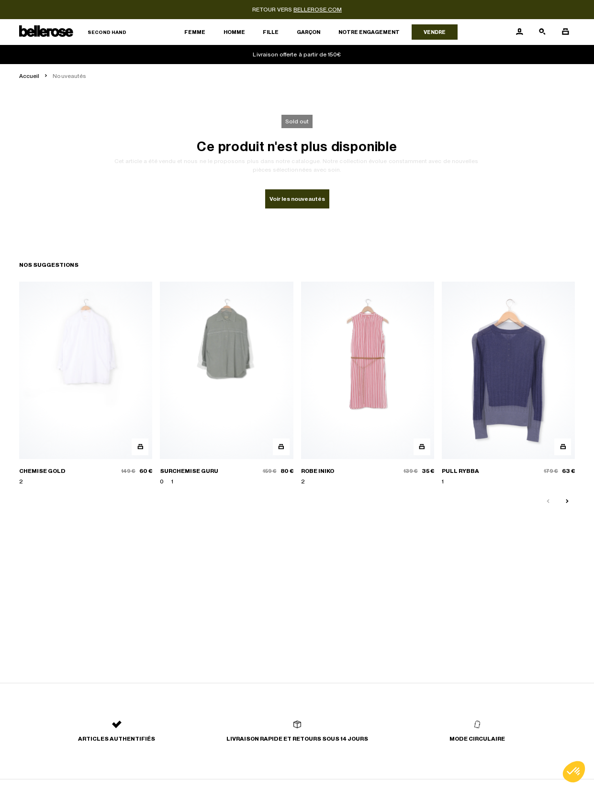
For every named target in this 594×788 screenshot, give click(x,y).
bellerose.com (317, 9)
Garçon (308, 32)
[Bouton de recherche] (542, 32)
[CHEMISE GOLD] (85, 384)
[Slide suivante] (567, 501)
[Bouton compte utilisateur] (519, 32)
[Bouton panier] (565, 32)
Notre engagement (369, 32)
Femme (194, 32)
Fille (271, 32)
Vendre (435, 32)
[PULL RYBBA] (508, 384)
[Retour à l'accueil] (72, 32)
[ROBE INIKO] (367, 384)
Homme (234, 32)
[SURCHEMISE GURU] (226, 384)
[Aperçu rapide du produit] (140, 446)
